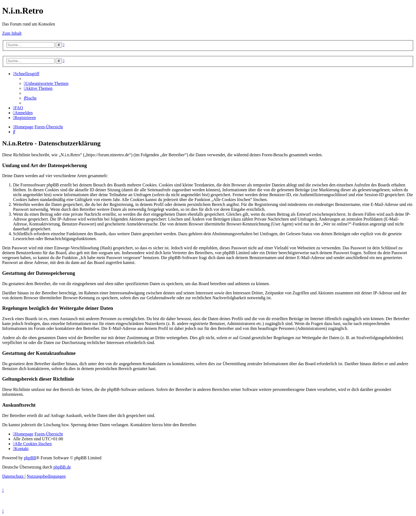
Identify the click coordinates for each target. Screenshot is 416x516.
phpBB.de (62, 467)
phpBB (30, 458)
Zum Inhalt (12, 33)
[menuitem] (46, 83)
